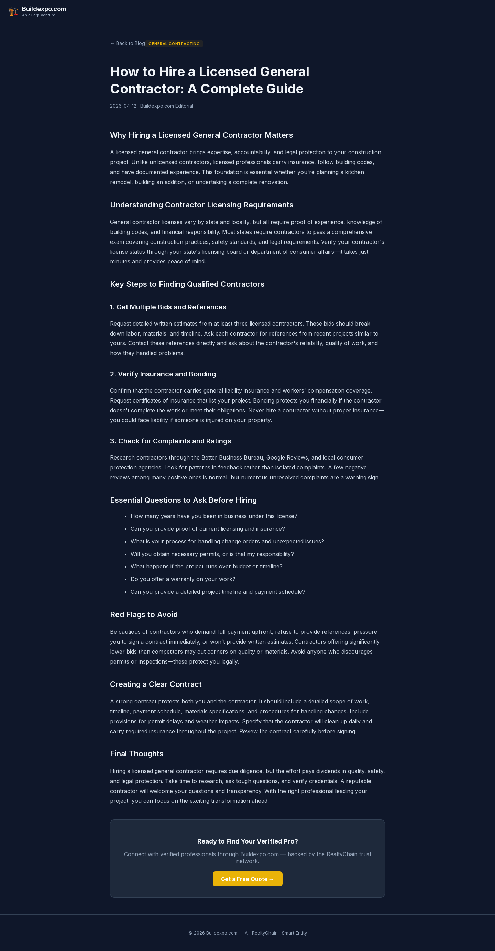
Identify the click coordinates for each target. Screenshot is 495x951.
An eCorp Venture (38, 15)
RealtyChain (265, 933)
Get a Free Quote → (247, 878)
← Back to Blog (127, 43)
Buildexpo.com (44, 8)
